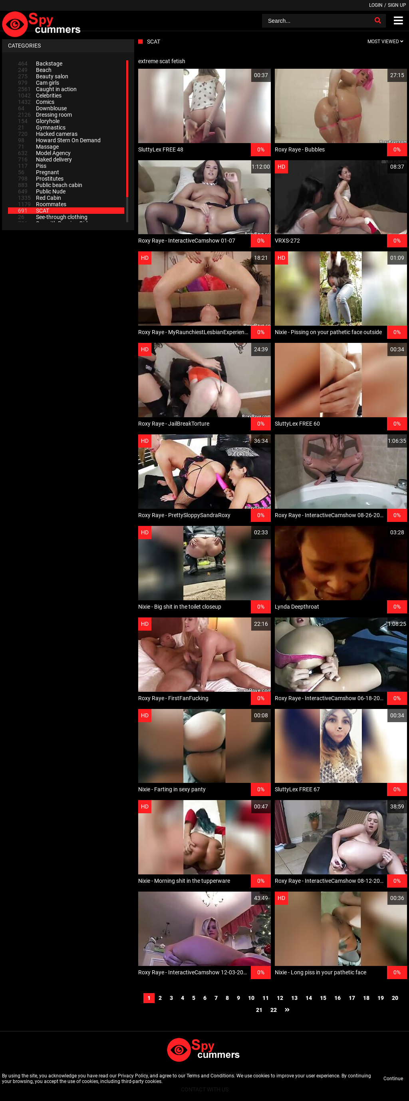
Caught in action (47, 89)
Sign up (397, 5)
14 (309, 998)
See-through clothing (52, 217)
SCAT (33, 210)
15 (323, 998)
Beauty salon (43, 76)
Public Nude (42, 191)
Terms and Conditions (210, 1076)
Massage (38, 146)
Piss (32, 166)
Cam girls (38, 83)
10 (251, 998)
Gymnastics (42, 127)
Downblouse (42, 108)
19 (380, 998)
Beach (35, 70)
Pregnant (38, 172)
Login (376, 5)
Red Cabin (39, 198)
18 (366, 998)
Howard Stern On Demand (59, 140)
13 (294, 998)
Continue (393, 1078)
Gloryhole (39, 121)
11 (265, 998)
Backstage (40, 63)
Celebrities (40, 95)
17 (352, 998)
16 (337, 998)
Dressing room (45, 114)
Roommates (42, 204)
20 (395, 998)
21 (259, 1010)
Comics (36, 102)
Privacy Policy (133, 1076)
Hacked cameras (47, 134)
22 (273, 1010)
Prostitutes (41, 178)
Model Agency (44, 153)
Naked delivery (45, 159)
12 (280, 998)
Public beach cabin (50, 185)
